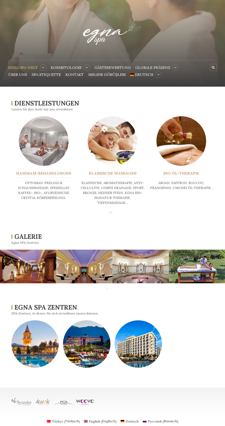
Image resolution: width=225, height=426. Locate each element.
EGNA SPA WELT (23, 67)
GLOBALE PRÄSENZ (152, 67)
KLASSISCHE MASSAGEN (113, 173)
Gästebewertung (112, 67)
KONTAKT (74, 74)
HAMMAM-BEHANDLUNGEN (43, 173)
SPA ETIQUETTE (46, 74)
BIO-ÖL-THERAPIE (181, 173)
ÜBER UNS (17, 74)
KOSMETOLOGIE (66, 67)
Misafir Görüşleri (107, 74)
